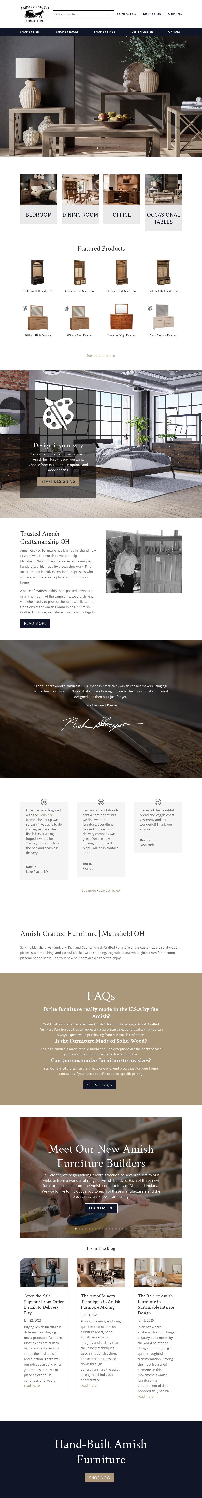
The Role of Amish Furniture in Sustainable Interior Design (156, 1304)
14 (119, 1229)
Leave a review (109, 890)
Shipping (175, 13)
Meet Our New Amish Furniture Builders (101, 1156)
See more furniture (101, 355)
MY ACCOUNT (152, 14)
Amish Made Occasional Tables (101, 88)
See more (89, 890)
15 (122, 1229)
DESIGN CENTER (142, 31)
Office (122, 214)
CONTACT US (126, 13)
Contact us (67, 1074)
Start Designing (58, 481)
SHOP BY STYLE (104, 31)
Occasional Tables (163, 218)
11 (109, 1229)
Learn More (101, 1208)
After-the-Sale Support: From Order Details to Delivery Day (44, 1304)
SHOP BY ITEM (30, 31)
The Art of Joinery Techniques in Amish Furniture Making (100, 1301)
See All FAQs (99, 1084)
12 (112, 1229)
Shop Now (99, 1477)
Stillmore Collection (101, 123)
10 (106, 1229)
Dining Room (80, 214)
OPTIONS (174, 31)
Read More (35, 623)
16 (126, 1229)
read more (32, 1385)
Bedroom (38, 214)
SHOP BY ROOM (67, 31)
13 (116, 1229)
